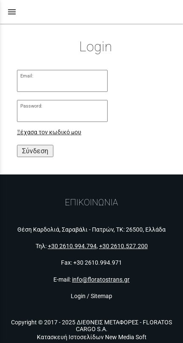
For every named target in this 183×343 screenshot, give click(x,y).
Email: (26, 76)
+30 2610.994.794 (72, 246)
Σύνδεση (35, 151)
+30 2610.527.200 (123, 246)
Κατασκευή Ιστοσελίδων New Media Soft (92, 337)
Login (78, 296)
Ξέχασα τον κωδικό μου (49, 132)
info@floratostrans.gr (101, 279)
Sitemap (101, 296)
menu (12, 12)
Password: (31, 106)
